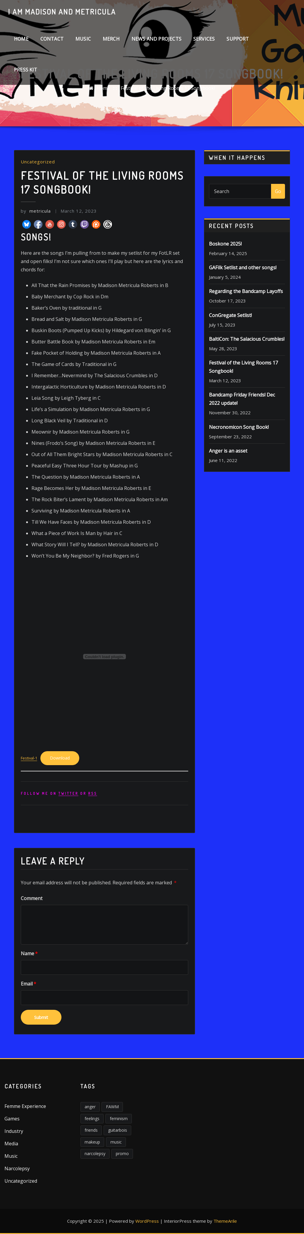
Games (12, 1118)
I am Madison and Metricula (62, 11)
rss (92, 793)
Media (11, 1143)
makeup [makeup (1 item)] (92, 1142)
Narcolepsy (17, 1168)
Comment (31, 898)
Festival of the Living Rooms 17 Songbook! (168, 88)
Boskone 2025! (225, 244)
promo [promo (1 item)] (122, 1153)
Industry (13, 1131)
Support (238, 39)
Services (204, 39)
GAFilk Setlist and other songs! (242, 267)
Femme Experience (25, 1106)
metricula (36, 211)
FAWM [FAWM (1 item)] (112, 1106)
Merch (111, 39)
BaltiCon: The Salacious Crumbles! (246, 339)
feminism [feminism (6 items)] (119, 1118)
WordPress (147, 1221)
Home (21, 39)
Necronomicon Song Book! (239, 427)
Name (29, 953)
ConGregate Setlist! (230, 315)
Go (278, 191)
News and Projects (156, 39)
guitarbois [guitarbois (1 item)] (117, 1130)
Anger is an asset (228, 451)
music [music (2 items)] (116, 1142)
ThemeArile (225, 1221)
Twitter (68, 793)
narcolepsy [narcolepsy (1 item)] (95, 1153)
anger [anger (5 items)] (90, 1106)
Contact (52, 39)
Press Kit (25, 69)
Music (83, 39)
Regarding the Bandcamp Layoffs (246, 291)
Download (60, 758)
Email (28, 983)
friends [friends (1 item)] (91, 1130)
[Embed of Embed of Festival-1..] (104, 657)
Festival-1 (29, 758)
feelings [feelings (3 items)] (92, 1118)
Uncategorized (38, 162)
